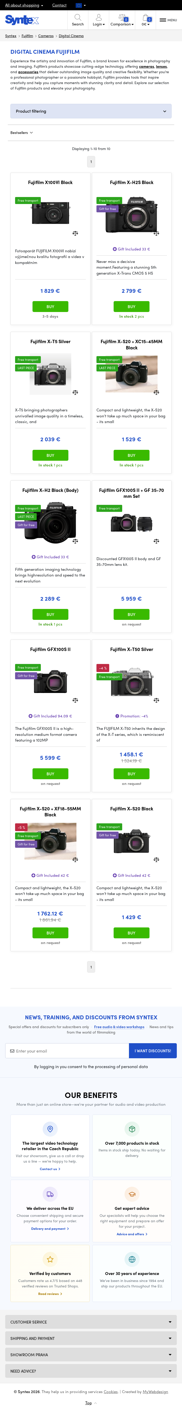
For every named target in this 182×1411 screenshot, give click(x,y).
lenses (161, 66)
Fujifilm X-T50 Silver (131, 649)
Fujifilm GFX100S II (50, 649)
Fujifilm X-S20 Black (131, 808)
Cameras (46, 35)
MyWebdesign (155, 1391)
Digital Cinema (71, 35)
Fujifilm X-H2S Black (131, 182)
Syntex (10, 35)
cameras (146, 66)
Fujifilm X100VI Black (50, 182)
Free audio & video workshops (119, 1026)
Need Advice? (23, 1371)
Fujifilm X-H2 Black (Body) (50, 490)
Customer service (28, 1322)
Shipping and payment (32, 1338)
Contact (59, 5)
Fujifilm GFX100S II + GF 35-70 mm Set (131, 493)
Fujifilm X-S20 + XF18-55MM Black (50, 811)
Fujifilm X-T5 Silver (50, 341)
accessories (28, 71)
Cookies (111, 1391)
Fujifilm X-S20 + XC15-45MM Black (131, 344)
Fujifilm (27, 35)
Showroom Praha (29, 1355)
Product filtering (31, 111)
